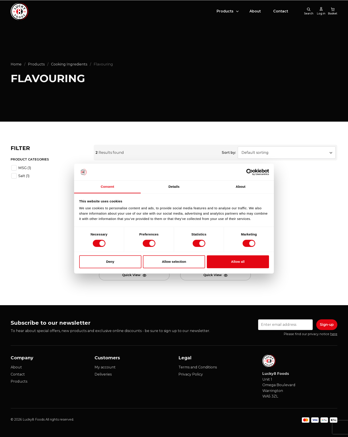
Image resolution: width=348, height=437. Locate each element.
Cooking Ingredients (69, 64)
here (333, 334)
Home (16, 64)
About (255, 14)
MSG (24, 168)
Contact (280, 14)
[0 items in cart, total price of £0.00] (332, 14)
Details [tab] (174, 187)
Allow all (238, 262)
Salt (24, 176)
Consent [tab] (107, 187)
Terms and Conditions (197, 367)
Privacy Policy (190, 374)
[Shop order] (287, 152)
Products (225, 14)
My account (105, 367)
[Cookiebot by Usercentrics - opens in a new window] (249, 172)
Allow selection (174, 262)
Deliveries (103, 374)
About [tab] (240, 187)
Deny (110, 262)
